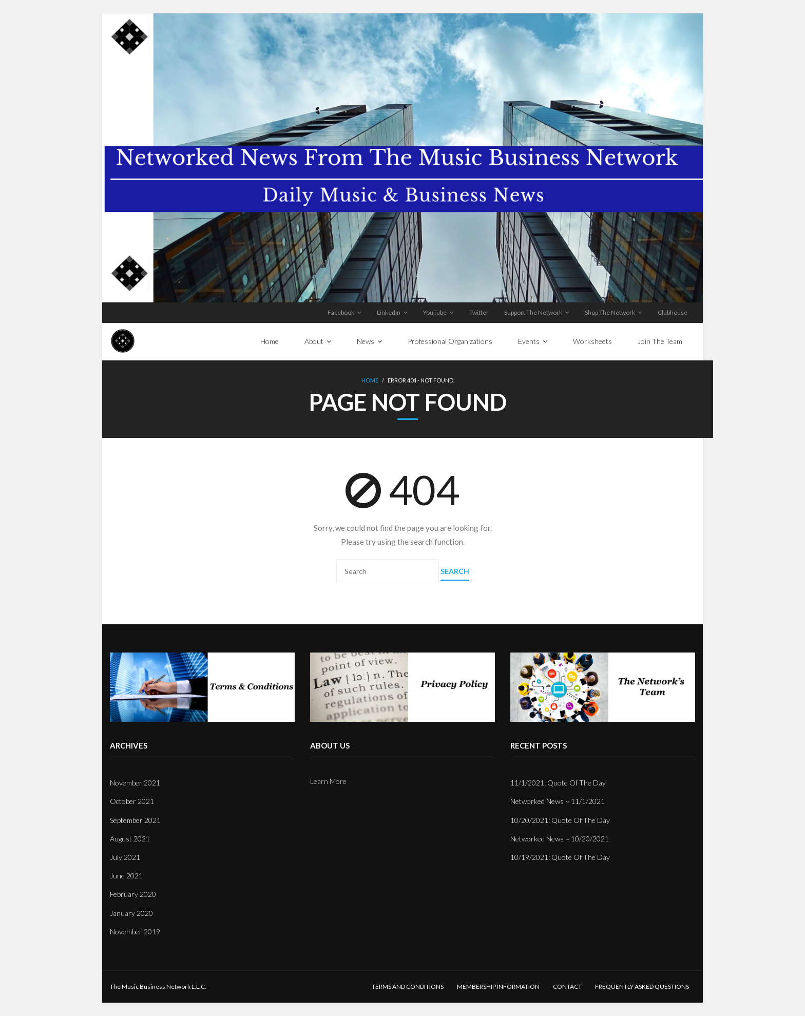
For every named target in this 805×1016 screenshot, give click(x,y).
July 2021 (125, 857)
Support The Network (533, 312)
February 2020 (133, 894)
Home (369, 380)
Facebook (341, 312)
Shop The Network (610, 312)
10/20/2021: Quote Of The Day (560, 820)
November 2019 (135, 931)
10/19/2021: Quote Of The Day (560, 857)
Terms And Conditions (408, 986)
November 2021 (135, 782)
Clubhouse (672, 312)
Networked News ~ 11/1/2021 (557, 801)
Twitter (479, 312)
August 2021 (130, 838)
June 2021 (126, 875)
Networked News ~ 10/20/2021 (559, 838)
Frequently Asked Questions (642, 986)
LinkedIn (388, 312)
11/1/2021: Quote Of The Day (558, 782)
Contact (567, 986)
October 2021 (132, 801)
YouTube (435, 312)
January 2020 (131, 913)
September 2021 (135, 820)
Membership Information (498, 986)
